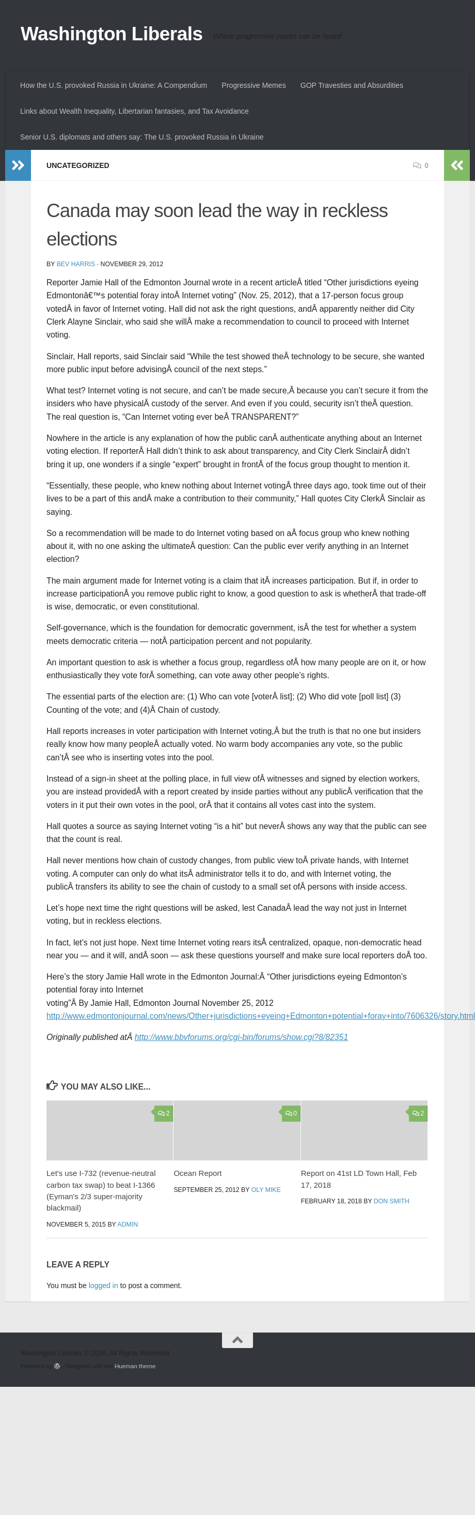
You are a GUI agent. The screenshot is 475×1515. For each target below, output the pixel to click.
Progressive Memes (253, 85)
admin (127, 1224)
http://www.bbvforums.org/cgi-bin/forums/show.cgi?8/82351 (242, 1037)
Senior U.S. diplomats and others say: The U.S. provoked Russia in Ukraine (142, 137)
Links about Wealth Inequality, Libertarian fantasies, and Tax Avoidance (134, 111)
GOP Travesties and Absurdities (351, 85)
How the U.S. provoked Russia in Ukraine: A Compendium (113, 85)
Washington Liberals (112, 33)
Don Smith (391, 1201)
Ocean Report (197, 1173)
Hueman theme (135, 1366)
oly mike (266, 1189)
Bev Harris (76, 264)
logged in (103, 1285)
